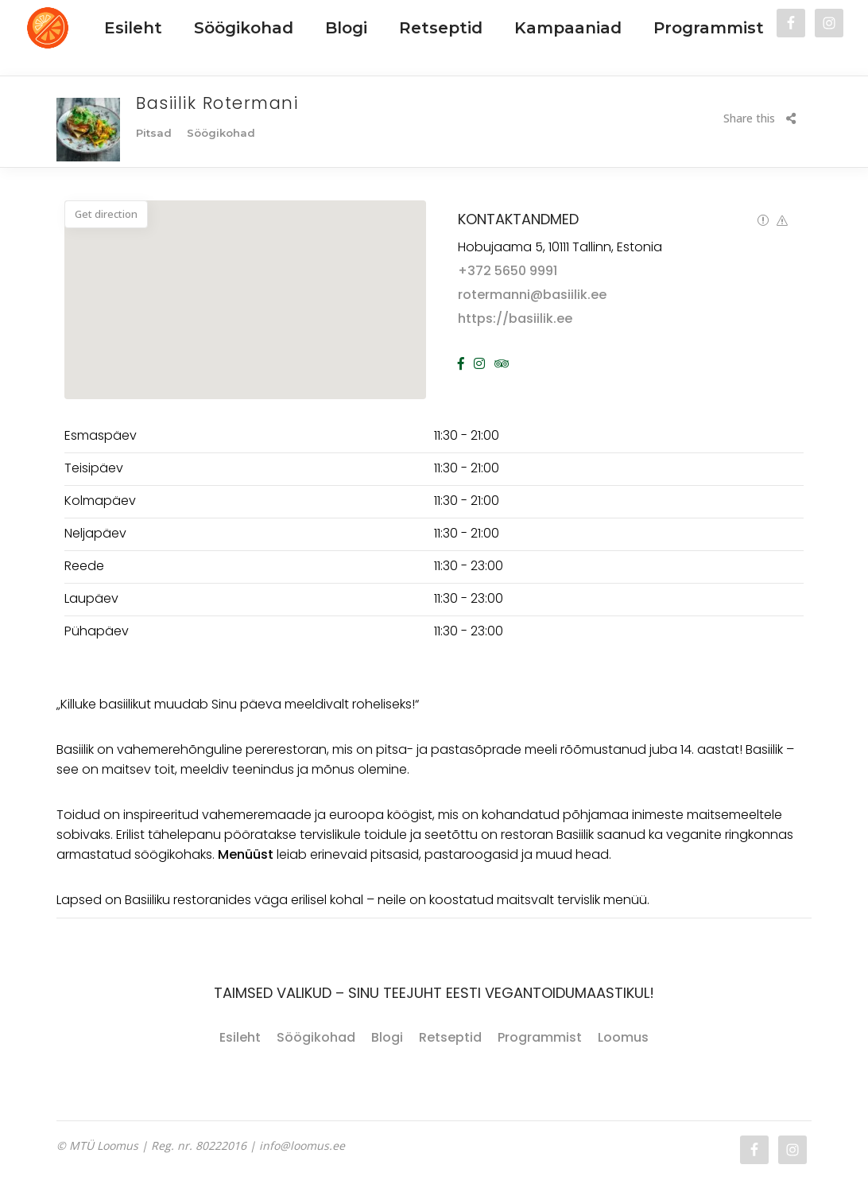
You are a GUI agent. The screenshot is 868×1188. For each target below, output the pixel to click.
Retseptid (450, 1037)
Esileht (240, 1037)
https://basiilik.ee (515, 318)
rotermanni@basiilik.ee (532, 294)
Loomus (623, 1037)
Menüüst (245, 854)
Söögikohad (316, 1037)
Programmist (540, 1037)
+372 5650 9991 (507, 271)
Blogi (387, 1037)
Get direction (106, 214)
